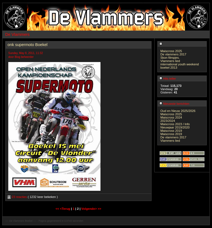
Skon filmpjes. (170, 57)
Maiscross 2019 (171, 130)
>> (99, 208)
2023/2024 (167, 120)
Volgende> (89, 208)
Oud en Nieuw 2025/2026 (177, 110)
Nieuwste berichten (174, 103)
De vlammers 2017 (173, 54)
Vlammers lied (170, 61)
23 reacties (17, 197)
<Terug (65, 208)
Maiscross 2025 (171, 51)
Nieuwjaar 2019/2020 (175, 127)
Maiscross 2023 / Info (175, 124)
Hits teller (167, 78)
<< (57, 208)
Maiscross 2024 (171, 117)
